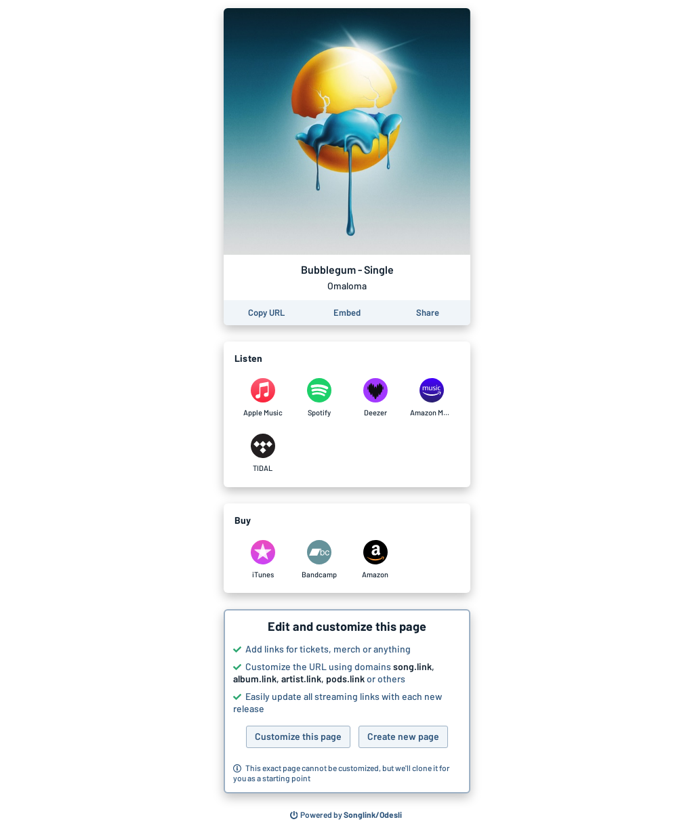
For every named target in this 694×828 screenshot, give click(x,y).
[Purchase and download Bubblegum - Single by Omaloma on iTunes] (262, 559)
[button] (347, 701)
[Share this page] (427, 313)
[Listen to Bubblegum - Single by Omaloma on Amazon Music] (431, 397)
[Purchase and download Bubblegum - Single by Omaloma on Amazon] (375, 559)
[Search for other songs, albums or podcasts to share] (346, 815)
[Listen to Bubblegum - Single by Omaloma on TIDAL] (262, 453)
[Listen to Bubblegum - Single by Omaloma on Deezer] (375, 397)
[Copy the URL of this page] (266, 313)
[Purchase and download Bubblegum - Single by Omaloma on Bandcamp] (319, 559)
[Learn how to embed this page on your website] (347, 313)
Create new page (403, 736)
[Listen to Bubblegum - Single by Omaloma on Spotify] (319, 397)
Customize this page (298, 736)
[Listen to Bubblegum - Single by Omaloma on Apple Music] (262, 397)
